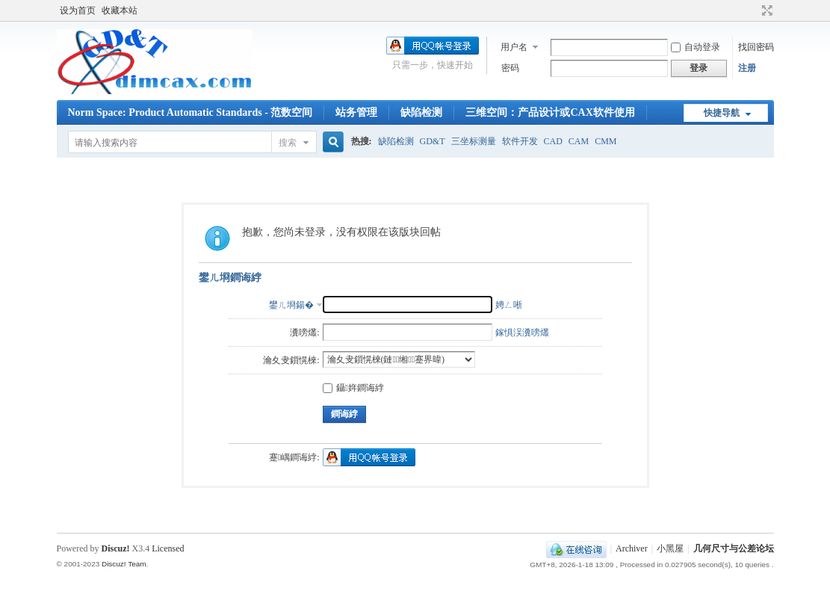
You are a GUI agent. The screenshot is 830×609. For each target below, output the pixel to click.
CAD (553, 141)
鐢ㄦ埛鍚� (291, 305)
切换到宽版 (765, 10)
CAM (579, 141)
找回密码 (756, 47)
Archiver (632, 548)
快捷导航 (722, 113)
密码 (510, 68)
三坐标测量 (473, 141)
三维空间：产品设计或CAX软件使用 (549, 112)
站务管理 (356, 112)
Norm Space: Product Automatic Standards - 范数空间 (190, 112)
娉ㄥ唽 (508, 305)
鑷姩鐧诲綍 (353, 388)
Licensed (168, 548)
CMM (605, 141)
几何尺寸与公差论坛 (733, 548)
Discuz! (116, 548)
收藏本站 (119, 10)
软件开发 (520, 141)
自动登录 (695, 47)
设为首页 (78, 10)
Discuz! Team (124, 564)
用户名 (514, 47)
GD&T (432, 141)
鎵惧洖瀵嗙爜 (522, 332)
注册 (747, 68)
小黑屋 (670, 548)
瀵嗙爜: (304, 332)
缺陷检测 (421, 112)
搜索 (288, 142)
